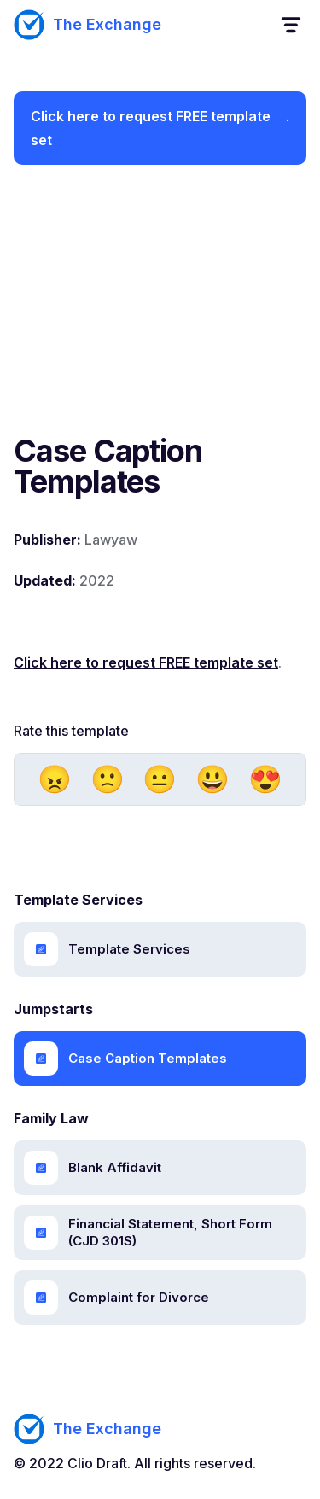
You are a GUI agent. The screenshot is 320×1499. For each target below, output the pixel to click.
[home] (87, 24)
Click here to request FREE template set (151, 128)
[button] (290, 25)
